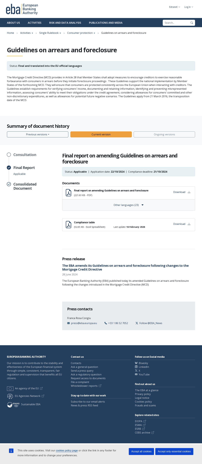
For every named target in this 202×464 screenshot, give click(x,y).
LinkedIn (144, 367)
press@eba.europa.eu (84, 323)
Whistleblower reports (84, 386)
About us (13, 22)
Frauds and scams (145, 405)
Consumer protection (80, 33)
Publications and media (105, 22)
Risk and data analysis (65, 22)
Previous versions (36, 134)
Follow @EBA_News (150, 323)
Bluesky (143, 363)
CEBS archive (142, 432)
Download (181, 192)
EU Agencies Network (23, 396)
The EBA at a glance (146, 390)
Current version (101, 134)
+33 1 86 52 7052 (118, 323)
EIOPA (138, 421)
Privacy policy (143, 394)
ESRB (138, 429)
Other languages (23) (129, 205)
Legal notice (142, 398)
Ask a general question (84, 367)
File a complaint (80, 382)
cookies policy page (67, 450)
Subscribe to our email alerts (88, 401)
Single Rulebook (49, 33)
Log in (187, 6)
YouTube (144, 374)
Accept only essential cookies (174, 451)
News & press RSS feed (84, 405)
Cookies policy (143, 401)
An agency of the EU (23, 388)
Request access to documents (88, 378)
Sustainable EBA (23, 404)
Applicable (24, 171)
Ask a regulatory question (86, 374)
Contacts (76, 363)
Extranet (173, 6)
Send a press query (82, 370)
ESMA (138, 425)
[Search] (191, 23)
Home (10, 33)
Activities (34, 22)
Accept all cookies (141, 451)
